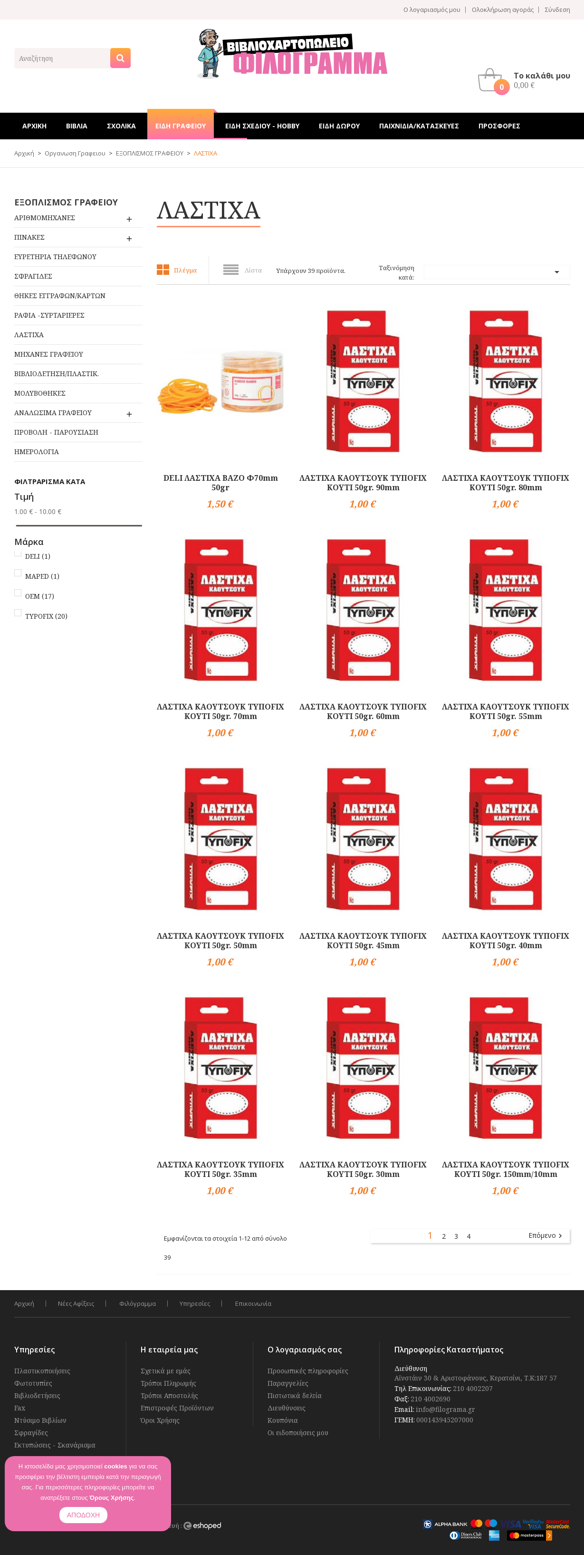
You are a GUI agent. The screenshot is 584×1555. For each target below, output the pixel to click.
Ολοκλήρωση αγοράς (503, 10)
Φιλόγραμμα (137, 1303)
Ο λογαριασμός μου (431, 10)
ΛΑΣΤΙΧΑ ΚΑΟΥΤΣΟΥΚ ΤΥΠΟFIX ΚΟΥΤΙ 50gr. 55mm (505, 711)
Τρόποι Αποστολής (169, 1395)
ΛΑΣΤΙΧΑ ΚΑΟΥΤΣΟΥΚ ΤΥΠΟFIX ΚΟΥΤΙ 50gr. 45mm (363, 940)
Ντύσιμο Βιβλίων (40, 1420)
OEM (39, 596)
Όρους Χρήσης (111, 1497)
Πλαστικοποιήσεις (42, 1370)
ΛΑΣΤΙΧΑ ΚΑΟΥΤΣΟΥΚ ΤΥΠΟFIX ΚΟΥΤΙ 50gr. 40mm (505, 940)
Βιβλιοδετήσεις (37, 1395)
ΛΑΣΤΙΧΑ (29, 334)
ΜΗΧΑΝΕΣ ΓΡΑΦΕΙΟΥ (48, 354)
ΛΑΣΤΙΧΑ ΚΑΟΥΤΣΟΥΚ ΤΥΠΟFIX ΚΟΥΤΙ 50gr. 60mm (363, 711)
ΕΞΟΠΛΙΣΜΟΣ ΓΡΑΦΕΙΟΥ (66, 202)
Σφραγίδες (31, 1432)
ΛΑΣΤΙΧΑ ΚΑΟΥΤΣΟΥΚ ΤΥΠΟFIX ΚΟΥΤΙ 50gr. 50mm (220, 940)
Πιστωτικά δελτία (295, 1395)
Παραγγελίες (288, 1383)
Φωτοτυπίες (33, 1383)
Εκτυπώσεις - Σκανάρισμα (55, 1444)
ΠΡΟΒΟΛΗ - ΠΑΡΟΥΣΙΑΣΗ (56, 432)
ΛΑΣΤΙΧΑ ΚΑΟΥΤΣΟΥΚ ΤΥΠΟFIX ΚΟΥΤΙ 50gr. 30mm (363, 1169)
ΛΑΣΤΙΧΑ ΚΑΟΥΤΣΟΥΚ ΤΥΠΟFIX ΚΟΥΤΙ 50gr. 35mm (220, 1169)
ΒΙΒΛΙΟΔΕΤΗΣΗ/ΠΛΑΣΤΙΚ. (56, 373)
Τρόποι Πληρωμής (168, 1383)
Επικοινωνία (253, 1303)
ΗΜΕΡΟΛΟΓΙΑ (36, 451)
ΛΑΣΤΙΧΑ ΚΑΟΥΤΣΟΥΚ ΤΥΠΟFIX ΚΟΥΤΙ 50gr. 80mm (505, 482)
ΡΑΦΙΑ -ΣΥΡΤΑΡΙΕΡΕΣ (49, 315)
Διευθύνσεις (287, 1407)
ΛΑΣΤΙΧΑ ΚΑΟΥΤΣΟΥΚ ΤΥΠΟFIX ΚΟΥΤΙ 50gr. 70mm (220, 711)
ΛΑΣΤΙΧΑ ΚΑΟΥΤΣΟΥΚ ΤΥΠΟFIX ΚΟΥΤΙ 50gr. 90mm (363, 482)
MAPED (42, 576)
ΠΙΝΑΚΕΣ (29, 237)
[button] (526, 79)
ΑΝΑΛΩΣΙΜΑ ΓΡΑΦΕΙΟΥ (53, 412)
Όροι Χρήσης (160, 1420)
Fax (19, 1407)
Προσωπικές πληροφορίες (308, 1370)
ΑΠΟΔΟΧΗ (83, 1515)
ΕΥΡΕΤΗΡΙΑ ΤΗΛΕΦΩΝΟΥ (55, 256)
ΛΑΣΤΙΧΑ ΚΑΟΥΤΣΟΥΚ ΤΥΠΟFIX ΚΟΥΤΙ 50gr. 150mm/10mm (505, 1169)
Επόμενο (546, 1236)
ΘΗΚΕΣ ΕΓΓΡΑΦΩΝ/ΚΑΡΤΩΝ (59, 295)
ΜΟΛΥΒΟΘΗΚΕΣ (40, 393)
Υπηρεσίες (195, 1303)
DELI (37, 556)
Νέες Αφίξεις (76, 1303)
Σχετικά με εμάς (166, 1370)
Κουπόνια (283, 1420)
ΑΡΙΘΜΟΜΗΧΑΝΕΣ (44, 217)
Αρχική (24, 1303)
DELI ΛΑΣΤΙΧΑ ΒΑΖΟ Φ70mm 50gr (220, 482)
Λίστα (253, 270)
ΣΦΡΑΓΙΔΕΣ (33, 276)
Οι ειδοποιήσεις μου (298, 1432)
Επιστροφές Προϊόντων (177, 1407)
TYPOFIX (46, 616)
